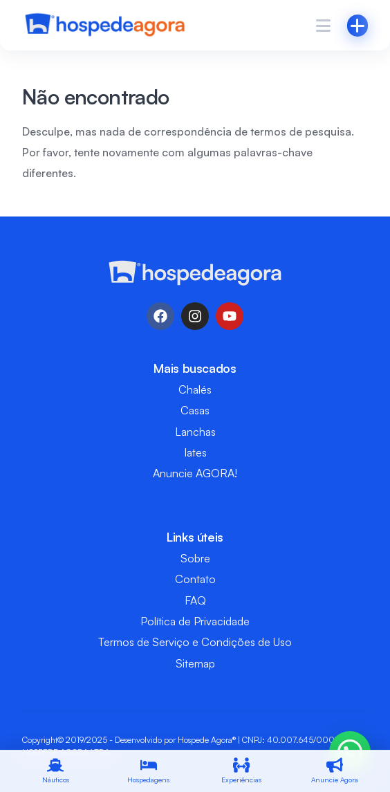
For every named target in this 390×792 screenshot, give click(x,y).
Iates (195, 452)
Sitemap (195, 663)
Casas (195, 410)
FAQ (195, 600)
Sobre (195, 558)
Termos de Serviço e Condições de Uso (195, 642)
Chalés (195, 389)
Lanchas (195, 432)
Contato (195, 579)
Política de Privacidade (195, 621)
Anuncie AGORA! (195, 473)
